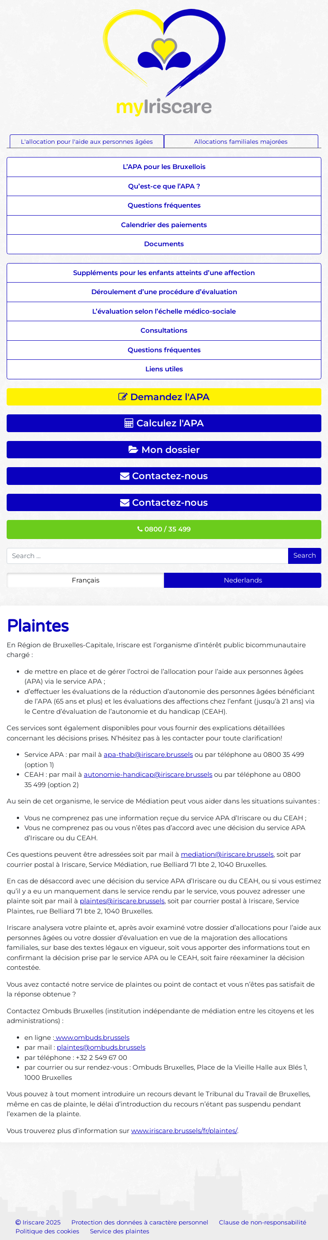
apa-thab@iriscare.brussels (148, 754)
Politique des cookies (47, 1231)
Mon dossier (164, 449)
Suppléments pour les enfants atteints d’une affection (164, 272)
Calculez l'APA (164, 423)
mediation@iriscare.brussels (227, 854)
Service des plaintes (119, 1231)
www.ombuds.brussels (91, 1037)
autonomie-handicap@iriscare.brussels (148, 774)
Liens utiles (164, 369)
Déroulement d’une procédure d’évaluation (164, 291)
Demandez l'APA (164, 396)
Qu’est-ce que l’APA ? (164, 186)
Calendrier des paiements (164, 224)
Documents (164, 244)
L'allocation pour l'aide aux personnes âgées (87, 141)
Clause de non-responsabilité (262, 1222)
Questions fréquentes (164, 205)
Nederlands (243, 580)
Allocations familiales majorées (241, 141)
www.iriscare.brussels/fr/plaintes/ (184, 1130)
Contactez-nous (164, 475)
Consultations (164, 330)
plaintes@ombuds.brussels (101, 1047)
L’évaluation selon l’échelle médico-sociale (164, 311)
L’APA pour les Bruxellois (164, 166)
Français (85, 580)
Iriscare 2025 (38, 1222)
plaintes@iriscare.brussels (122, 901)
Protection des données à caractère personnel (139, 1222)
